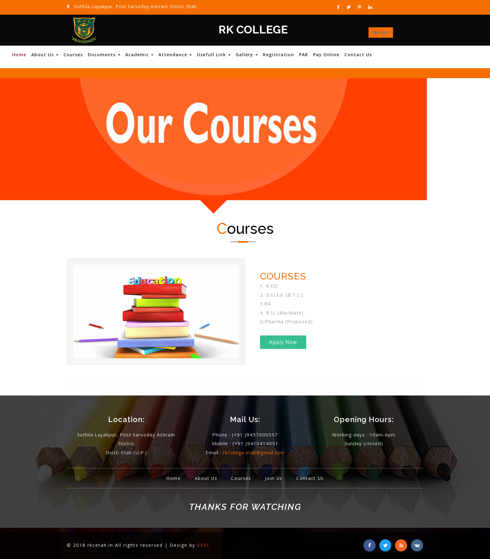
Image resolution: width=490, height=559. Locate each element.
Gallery (247, 55)
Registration (278, 55)
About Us (44, 55)
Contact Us (358, 55)
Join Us (274, 478)
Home (19, 55)
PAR (303, 55)
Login (382, 32)
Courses (73, 55)
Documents (104, 55)
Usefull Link (214, 55)
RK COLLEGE (253, 29)
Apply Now (284, 342)
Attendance (175, 55)
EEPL (203, 545)
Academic (139, 55)
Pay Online (326, 55)
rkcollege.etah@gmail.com (253, 452)
